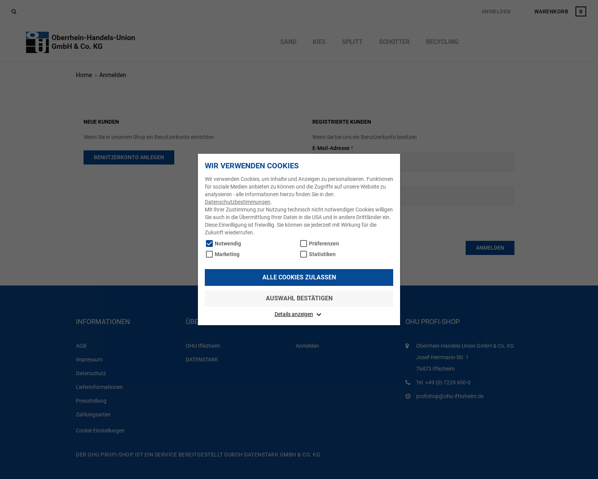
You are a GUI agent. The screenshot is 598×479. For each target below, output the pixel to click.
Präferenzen (324, 243)
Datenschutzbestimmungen (237, 202)
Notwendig (228, 243)
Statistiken (322, 254)
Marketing (227, 254)
